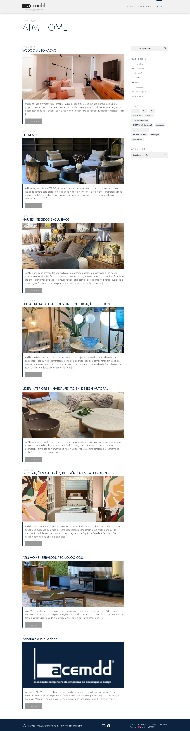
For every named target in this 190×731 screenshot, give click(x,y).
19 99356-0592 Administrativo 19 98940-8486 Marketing (54, 725)
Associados (144, 6)
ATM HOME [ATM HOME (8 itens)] (137, 115)
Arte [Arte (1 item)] (144, 111)
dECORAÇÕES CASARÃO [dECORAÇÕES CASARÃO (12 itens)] (142, 125)
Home (130, 6)
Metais (137, 82)
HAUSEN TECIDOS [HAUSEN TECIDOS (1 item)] (140, 134)
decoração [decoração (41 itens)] (160, 125)
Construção (139, 68)
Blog (159, 6)
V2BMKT (151, 727)
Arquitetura (139, 63)
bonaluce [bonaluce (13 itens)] (149, 115)
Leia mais (33, 121)
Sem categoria (140, 91)
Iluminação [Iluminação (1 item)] (155, 134)
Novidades (139, 87)
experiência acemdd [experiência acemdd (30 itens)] (140, 130)
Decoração (139, 73)
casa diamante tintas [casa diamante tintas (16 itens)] (140, 120)
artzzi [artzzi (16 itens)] (152, 111)
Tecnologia (139, 96)
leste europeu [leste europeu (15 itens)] (137, 139)
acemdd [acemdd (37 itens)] (136, 111)
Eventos (138, 77)
